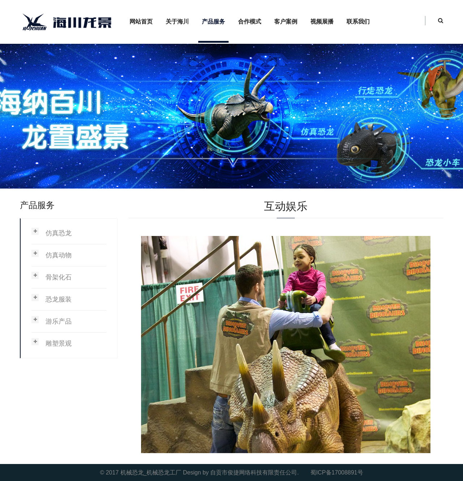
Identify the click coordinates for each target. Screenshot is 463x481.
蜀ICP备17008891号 (336, 472)
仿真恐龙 (59, 233)
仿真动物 (59, 255)
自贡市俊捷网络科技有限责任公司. (254, 472)
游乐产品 (59, 321)
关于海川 (177, 21)
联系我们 (358, 21)
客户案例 (285, 21)
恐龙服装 (59, 299)
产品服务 (213, 21)
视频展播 (322, 21)
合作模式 (249, 21)
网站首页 (141, 21)
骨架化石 (59, 277)
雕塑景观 (59, 343)
